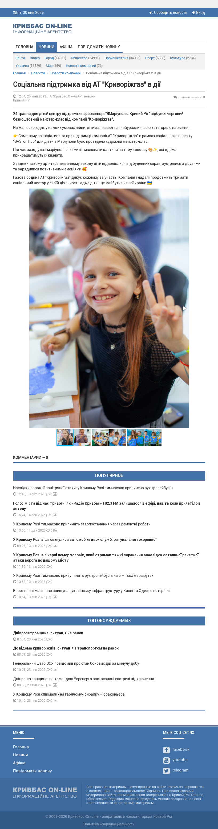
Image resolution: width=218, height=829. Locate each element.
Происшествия (122, 58)
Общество (85, 58)
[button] (184, 308)
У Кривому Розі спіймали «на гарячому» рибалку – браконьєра (69, 694)
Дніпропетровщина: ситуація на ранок (48, 633)
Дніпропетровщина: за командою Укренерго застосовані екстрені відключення (83, 679)
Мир (53, 66)
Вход (198, 12)
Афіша (66, 47)
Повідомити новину (99, 47)
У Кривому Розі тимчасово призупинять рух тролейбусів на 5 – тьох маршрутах (83, 575)
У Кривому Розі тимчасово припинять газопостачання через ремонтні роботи (82, 524)
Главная (19, 73)
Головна (24, 47)
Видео (35, 58)
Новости (38, 73)
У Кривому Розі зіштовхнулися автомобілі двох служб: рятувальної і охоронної (84, 539)
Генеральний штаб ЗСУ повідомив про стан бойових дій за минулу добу (76, 663)
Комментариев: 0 (189, 97)
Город (55, 58)
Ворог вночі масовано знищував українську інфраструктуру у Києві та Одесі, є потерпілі (91, 591)
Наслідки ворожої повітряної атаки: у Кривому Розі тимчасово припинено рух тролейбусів (93, 488)
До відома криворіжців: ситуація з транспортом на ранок (66, 648)
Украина (28, 66)
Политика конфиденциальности (109, 824)
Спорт (155, 58)
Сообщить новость (168, 12)
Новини (46, 47)
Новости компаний (84, 66)
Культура (183, 58)
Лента (20, 58)
